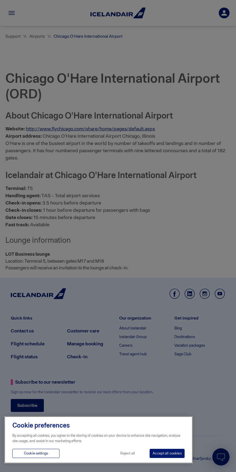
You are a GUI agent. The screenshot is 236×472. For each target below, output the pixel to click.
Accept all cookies (167, 453)
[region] (98, 439)
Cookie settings (36, 453)
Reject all (127, 453)
